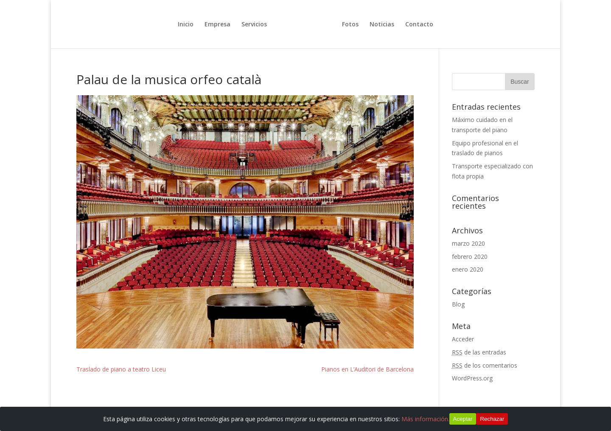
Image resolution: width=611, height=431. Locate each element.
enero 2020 (467, 269)
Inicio (185, 24)
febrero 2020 (470, 256)
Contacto (419, 24)
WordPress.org (472, 378)
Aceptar (463, 419)
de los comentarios (484, 365)
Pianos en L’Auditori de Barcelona (367, 369)
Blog (458, 304)
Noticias (382, 24)
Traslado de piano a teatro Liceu (121, 369)
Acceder (463, 339)
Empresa (217, 24)
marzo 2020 (468, 243)
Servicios (254, 24)
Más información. (425, 419)
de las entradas (479, 352)
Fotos (350, 24)
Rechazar (492, 419)
